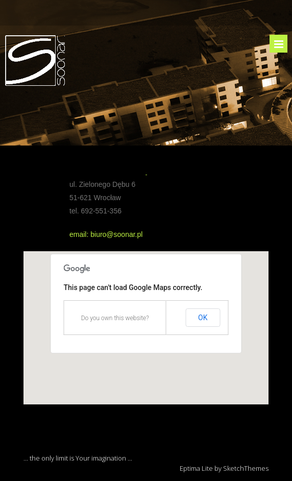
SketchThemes (246, 468)
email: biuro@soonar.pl (105, 234)
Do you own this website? (115, 318)
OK (202, 318)
